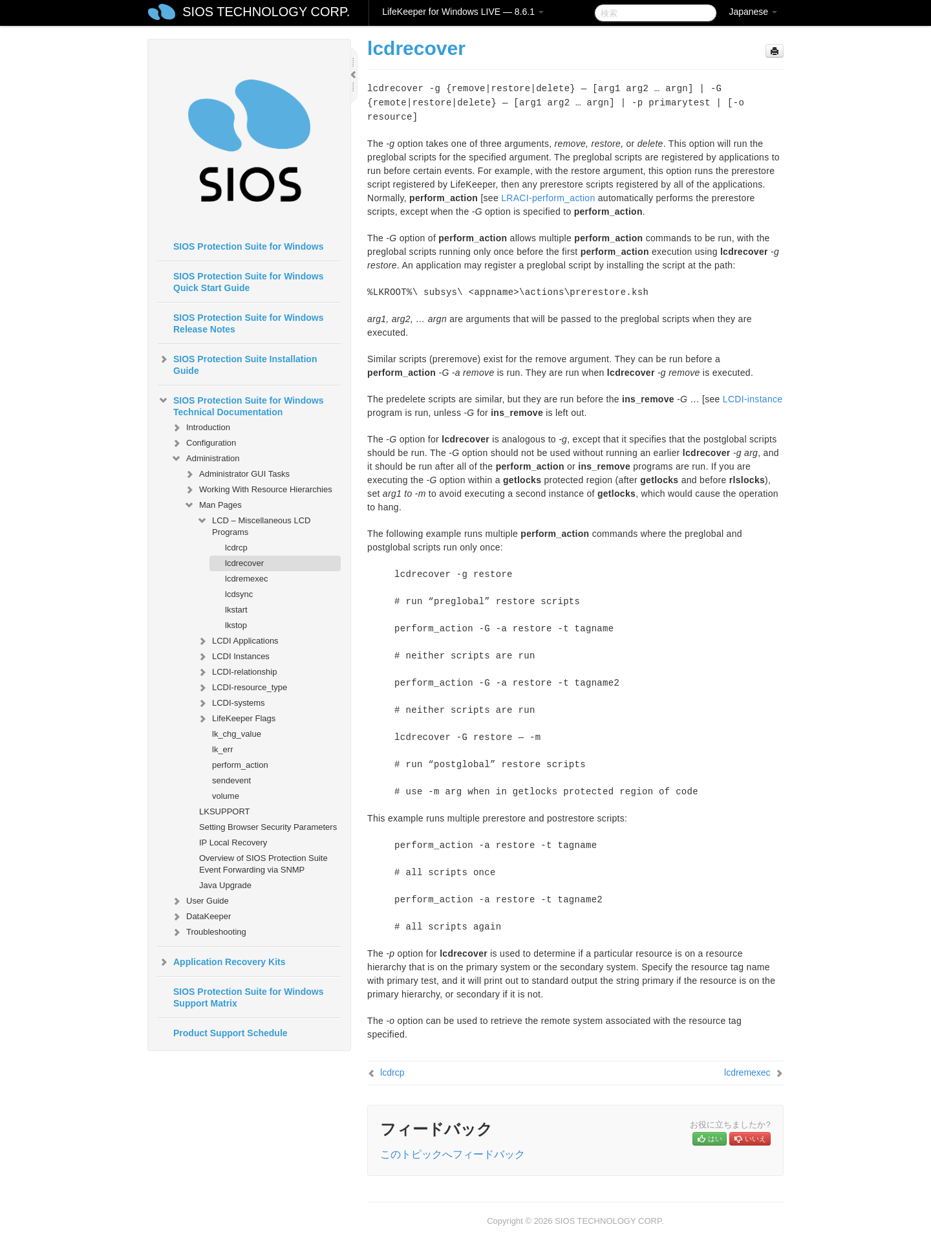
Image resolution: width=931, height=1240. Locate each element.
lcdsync (239, 594)
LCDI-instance (753, 399)
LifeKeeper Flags (236, 718)
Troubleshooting (208, 932)
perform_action (240, 765)
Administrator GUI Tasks (237, 474)
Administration (205, 458)
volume (225, 796)
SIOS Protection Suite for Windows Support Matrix (248, 997)
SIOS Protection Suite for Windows (248, 246)
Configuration (203, 443)
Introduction (200, 427)
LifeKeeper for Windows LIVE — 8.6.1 (463, 11)
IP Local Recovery (233, 842)
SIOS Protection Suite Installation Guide (237, 363)
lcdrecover (244, 563)
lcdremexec (246, 578)
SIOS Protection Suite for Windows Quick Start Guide (248, 282)
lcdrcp (236, 547)
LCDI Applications (238, 641)
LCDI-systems (231, 703)
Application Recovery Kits (222, 962)
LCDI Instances (233, 656)
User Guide (200, 901)
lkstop (236, 625)
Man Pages (213, 505)
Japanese (753, 11)
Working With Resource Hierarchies (258, 489)
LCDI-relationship (237, 672)
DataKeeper (201, 916)
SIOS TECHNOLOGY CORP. (266, 12)
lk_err (222, 749)
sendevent (231, 780)
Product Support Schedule (230, 1033)
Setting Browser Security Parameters (268, 827)
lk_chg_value (236, 734)
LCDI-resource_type (242, 687)
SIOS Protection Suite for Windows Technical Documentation (240, 405)
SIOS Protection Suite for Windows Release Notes (248, 323)
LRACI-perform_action (548, 198)
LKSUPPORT (224, 811)
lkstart (236, 610)
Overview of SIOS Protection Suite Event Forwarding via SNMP (263, 864)
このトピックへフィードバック (452, 1154)
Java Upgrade (225, 885)
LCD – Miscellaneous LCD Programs (253, 525)
